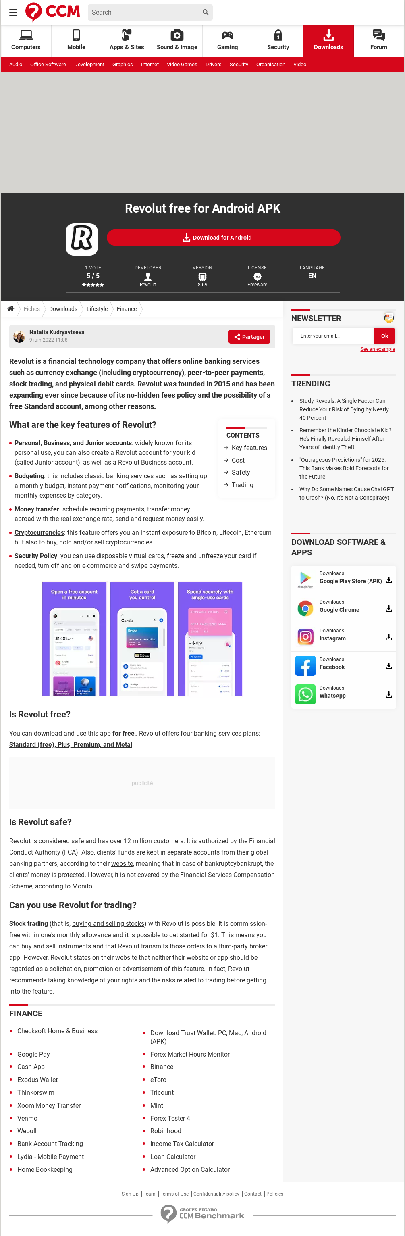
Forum (378, 40)
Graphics (122, 64)
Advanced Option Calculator (190, 1169)
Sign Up (130, 1194)
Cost (238, 460)
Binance (161, 1067)
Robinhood (165, 1131)
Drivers (214, 64)
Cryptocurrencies (39, 532)
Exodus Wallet (37, 1080)
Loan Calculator (172, 1157)
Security (278, 40)
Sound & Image (177, 40)
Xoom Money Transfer (49, 1105)
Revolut (148, 285)
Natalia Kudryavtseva (57, 332)
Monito (82, 886)
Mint (156, 1105)
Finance (127, 309)
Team (149, 1194)
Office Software (48, 64)
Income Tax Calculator (182, 1144)
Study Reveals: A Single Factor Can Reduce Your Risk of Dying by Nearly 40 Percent (344, 409)
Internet (150, 64)
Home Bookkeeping (45, 1169)
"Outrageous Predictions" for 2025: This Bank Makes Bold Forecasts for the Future (344, 468)
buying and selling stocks (108, 924)
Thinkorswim (35, 1092)
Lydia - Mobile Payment (50, 1157)
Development (89, 64)
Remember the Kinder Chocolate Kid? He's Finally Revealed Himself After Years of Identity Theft (345, 438)
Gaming (227, 40)
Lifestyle (97, 309)
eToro (158, 1080)
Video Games (182, 64)
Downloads (328, 40)
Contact (253, 1194)
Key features (249, 448)
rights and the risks (148, 980)
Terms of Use (174, 1194)
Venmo (27, 1118)
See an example (378, 349)
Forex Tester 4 (170, 1118)
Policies (274, 1194)
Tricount (162, 1092)
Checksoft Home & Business (57, 1031)
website (122, 863)
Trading (242, 485)
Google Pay (33, 1054)
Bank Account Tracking (50, 1144)
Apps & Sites (127, 40)
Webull (27, 1131)
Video (299, 64)
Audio (15, 64)
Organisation (270, 64)
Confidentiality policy (216, 1194)
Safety (241, 472)
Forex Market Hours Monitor (190, 1054)
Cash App (31, 1067)
